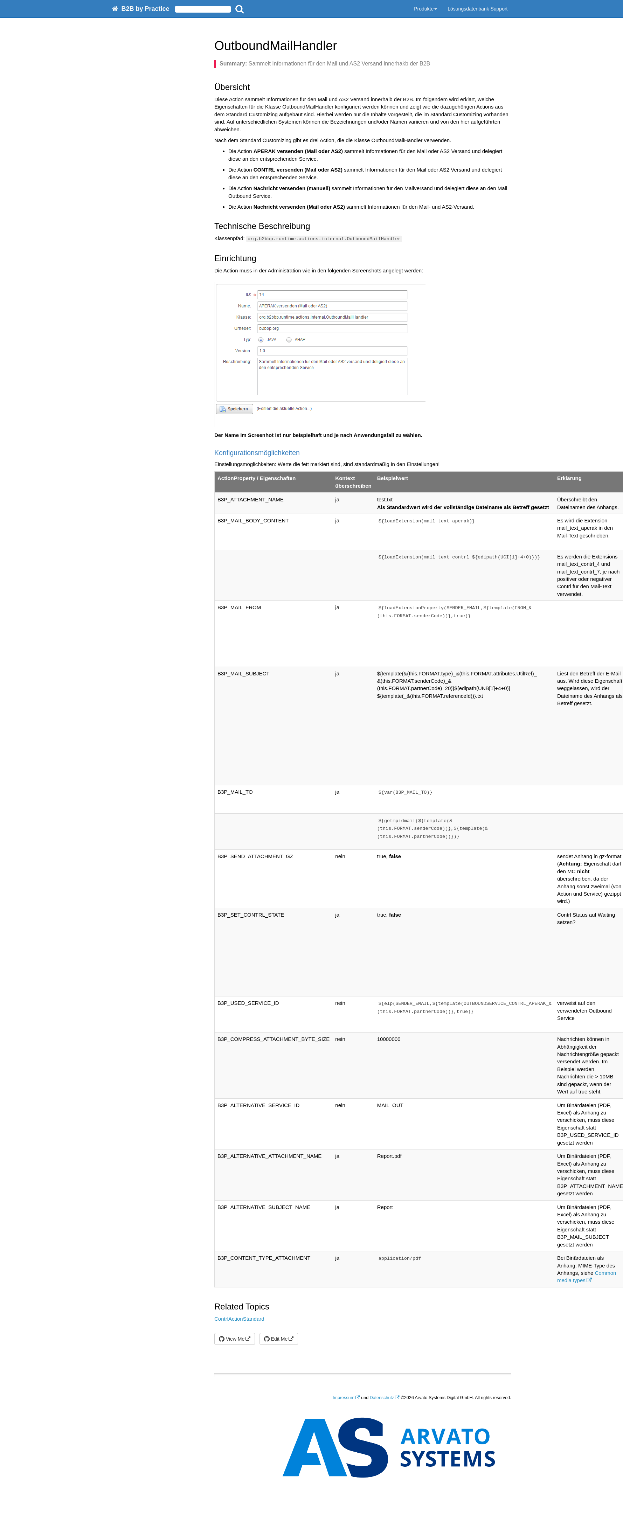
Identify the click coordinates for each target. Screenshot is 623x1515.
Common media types (586, 1276)
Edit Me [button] (276, 1339)
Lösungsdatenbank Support (477, 9)
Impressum (343, 1397)
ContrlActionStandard (239, 1319)
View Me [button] (231, 1339)
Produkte (425, 9)
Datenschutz (382, 1397)
